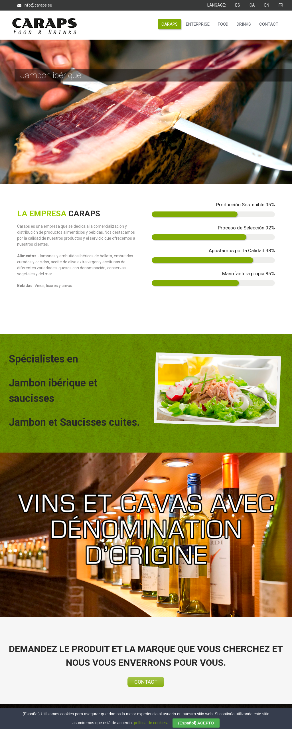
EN (267, 5)
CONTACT (268, 24)
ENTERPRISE (198, 24)
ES (238, 5)
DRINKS (244, 24)
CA (253, 5)
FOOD (223, 24)
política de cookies (150, 722)
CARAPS (169, 24)
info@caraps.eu (34, 5)
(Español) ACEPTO (196, 723)
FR (281, 5)
